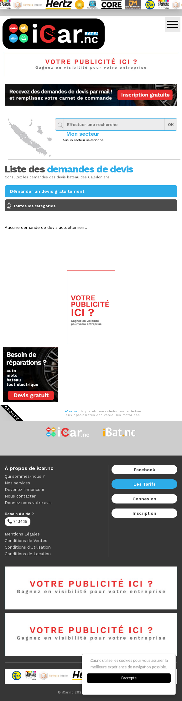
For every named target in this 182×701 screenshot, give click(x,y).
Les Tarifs (144, 484)
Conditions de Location (28, 553)
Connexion (144, 498)
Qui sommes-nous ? (25, 476)
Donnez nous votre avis (28, 502)
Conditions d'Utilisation (28, 547)
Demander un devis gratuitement (47, 191)
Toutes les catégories (92, 206)
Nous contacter (20, 496)
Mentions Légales (22, 534)
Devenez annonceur (24, 489)
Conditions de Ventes (26, 540)
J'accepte (129, 678)
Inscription (144, 513)
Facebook (144, 469)
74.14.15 (17, 521)
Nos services (17, 483)
